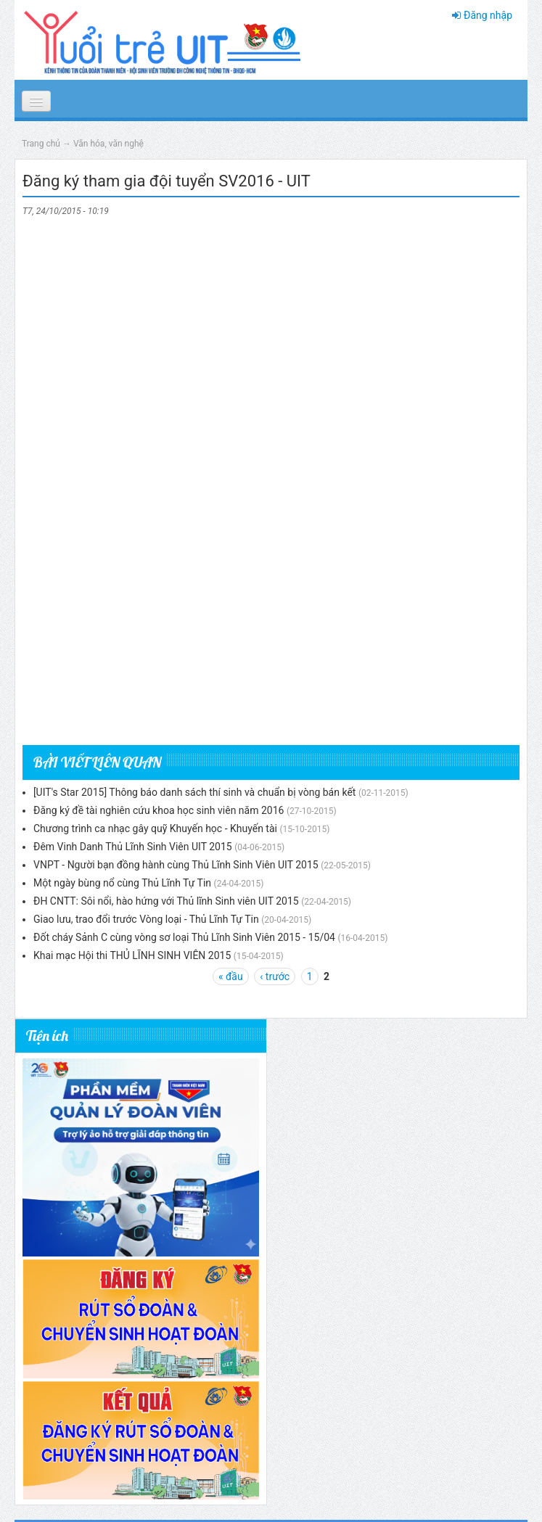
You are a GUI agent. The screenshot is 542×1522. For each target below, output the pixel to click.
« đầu (230, 976)
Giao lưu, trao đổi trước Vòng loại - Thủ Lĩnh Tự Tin (146, 919)
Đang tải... (271, 477)
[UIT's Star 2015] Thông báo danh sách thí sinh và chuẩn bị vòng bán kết (194, 792)
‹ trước (275, 976)
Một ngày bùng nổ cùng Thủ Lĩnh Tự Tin (122, 883)
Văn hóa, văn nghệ (108, 144)
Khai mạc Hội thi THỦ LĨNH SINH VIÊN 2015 (132, 955)
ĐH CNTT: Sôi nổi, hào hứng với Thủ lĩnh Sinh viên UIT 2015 (166, 901)
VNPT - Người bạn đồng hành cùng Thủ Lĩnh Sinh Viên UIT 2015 (176, 865)
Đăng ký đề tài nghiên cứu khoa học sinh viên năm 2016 (158, 810)
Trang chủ (41, 144)
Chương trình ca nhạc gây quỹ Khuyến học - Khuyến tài (155, 828)
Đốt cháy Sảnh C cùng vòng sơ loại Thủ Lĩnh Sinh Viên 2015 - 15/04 (184, 937)
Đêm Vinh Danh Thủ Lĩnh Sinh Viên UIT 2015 (132, 846)
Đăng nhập (488, 15)
